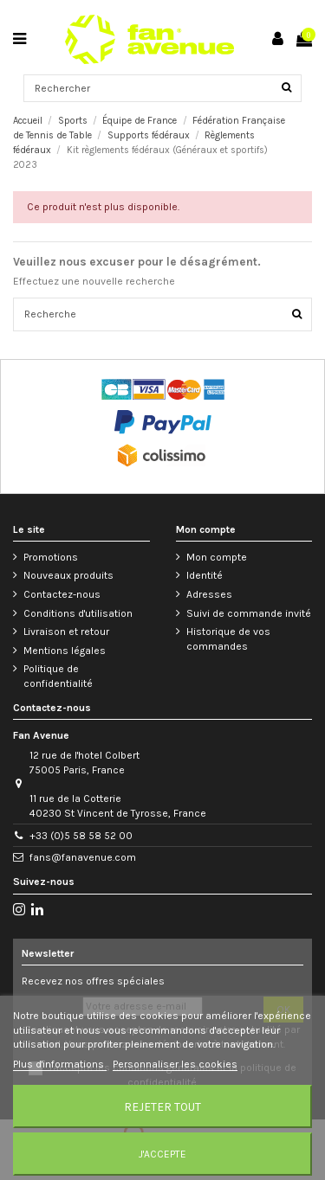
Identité (204, 575)
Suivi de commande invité (248, 613)
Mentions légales (64, 651)
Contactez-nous (62, 594)
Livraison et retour (66, 631)
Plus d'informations (60, 1064)
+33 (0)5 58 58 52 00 (81, 836)
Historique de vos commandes (228, 638)
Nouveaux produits (68, 575)
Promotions (50, 557)
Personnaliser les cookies (175, 1064)
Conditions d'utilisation (78, 613)
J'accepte (162, 1154)
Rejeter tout (162, 1106)
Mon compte (216, 557)
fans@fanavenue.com (82, 857)
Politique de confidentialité (58, 676)
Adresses (209, 594)
